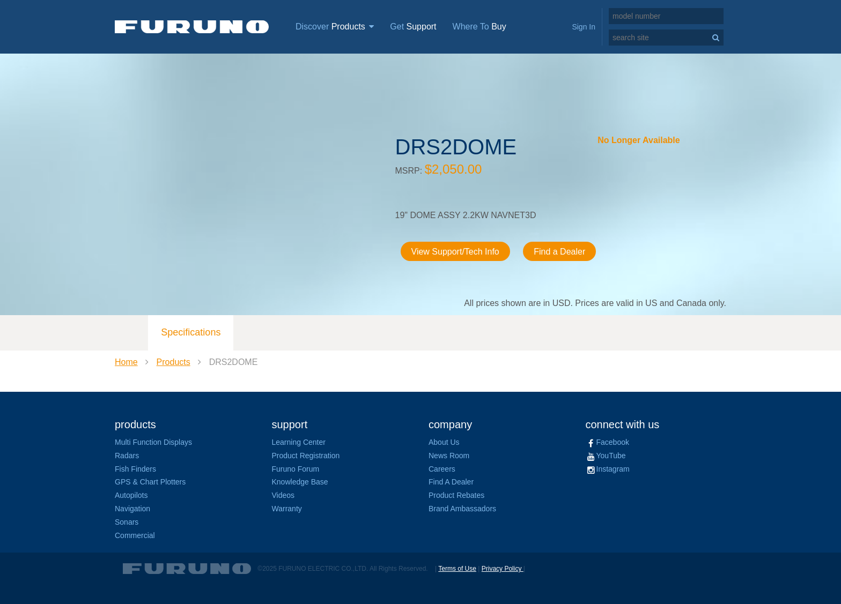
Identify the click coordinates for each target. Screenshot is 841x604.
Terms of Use (457, 568)
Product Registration (306, 455)
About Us (444, 442)
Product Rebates (456, 495)
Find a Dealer (559, 251)
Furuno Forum (296, 469)
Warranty (287, 508)
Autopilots (131, 495)
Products (173, 362)
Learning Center (299, 442)
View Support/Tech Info (455, 251)
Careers (442, 469)
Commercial (135, 535)
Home (126, 362)
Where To (479, 26)
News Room (449, 455)
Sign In (583, 27)
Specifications (190, 332)
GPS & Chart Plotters (150, 482)
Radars (127, 455)
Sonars (126, 522)
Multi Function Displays (153, 442)
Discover (335, 26)
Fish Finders (135, 469)
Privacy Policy (502, 568)
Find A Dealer (451, 482)
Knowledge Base (300, 482)
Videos (283, 495)
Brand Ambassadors (462, 508)
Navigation (132, 508)
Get (413, 26)
